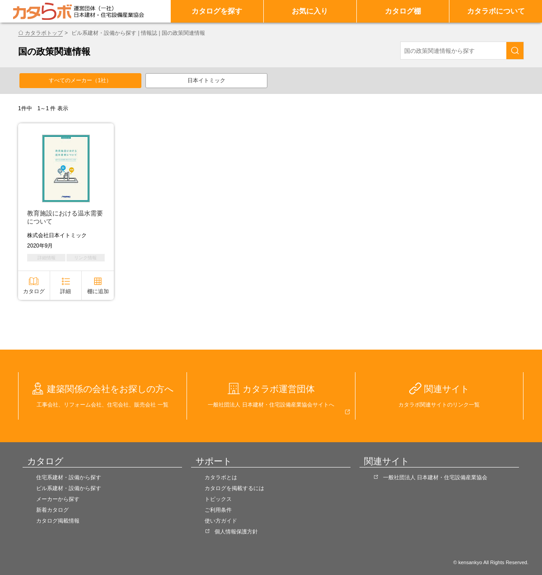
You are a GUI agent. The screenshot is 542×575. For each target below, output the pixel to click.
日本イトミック (206, 80)
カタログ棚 (403, 11)
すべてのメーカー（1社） (80, 80)
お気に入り (310, 11)
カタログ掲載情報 (57, 521)
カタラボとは (221, 477)
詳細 (65, 291)
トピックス (218, 499)
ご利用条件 (218, 510)
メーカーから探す (57, 499)
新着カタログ (52, 510)
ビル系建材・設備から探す (68, 488)
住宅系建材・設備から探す (68, 477)
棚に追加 (98, 291)
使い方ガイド (221, 521)
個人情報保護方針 (236, 531)
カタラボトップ (44, 33)
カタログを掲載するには (234, 488)
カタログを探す (217, 11)
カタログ (34, 291)
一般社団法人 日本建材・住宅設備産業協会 (435, 477)
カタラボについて (496, 11)
